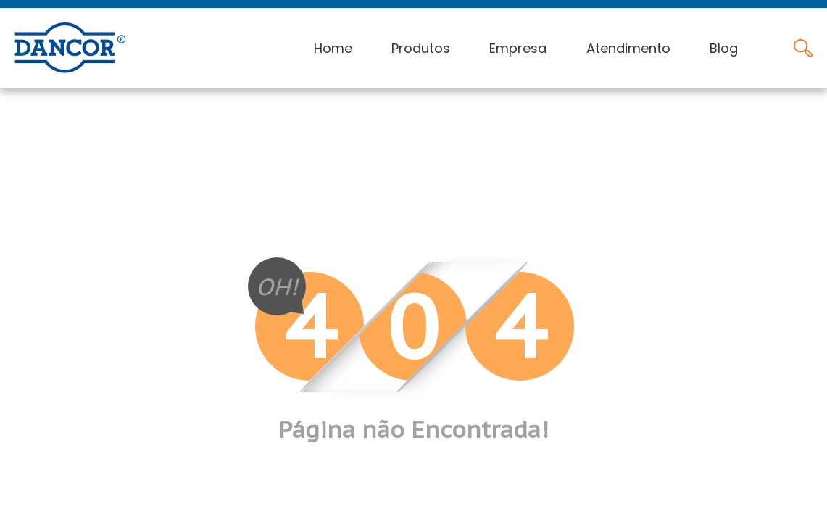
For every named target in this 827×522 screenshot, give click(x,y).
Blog (724, 48)
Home (333, 48)
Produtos (420, 48)
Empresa (518, 48)
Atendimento (628, 48)
